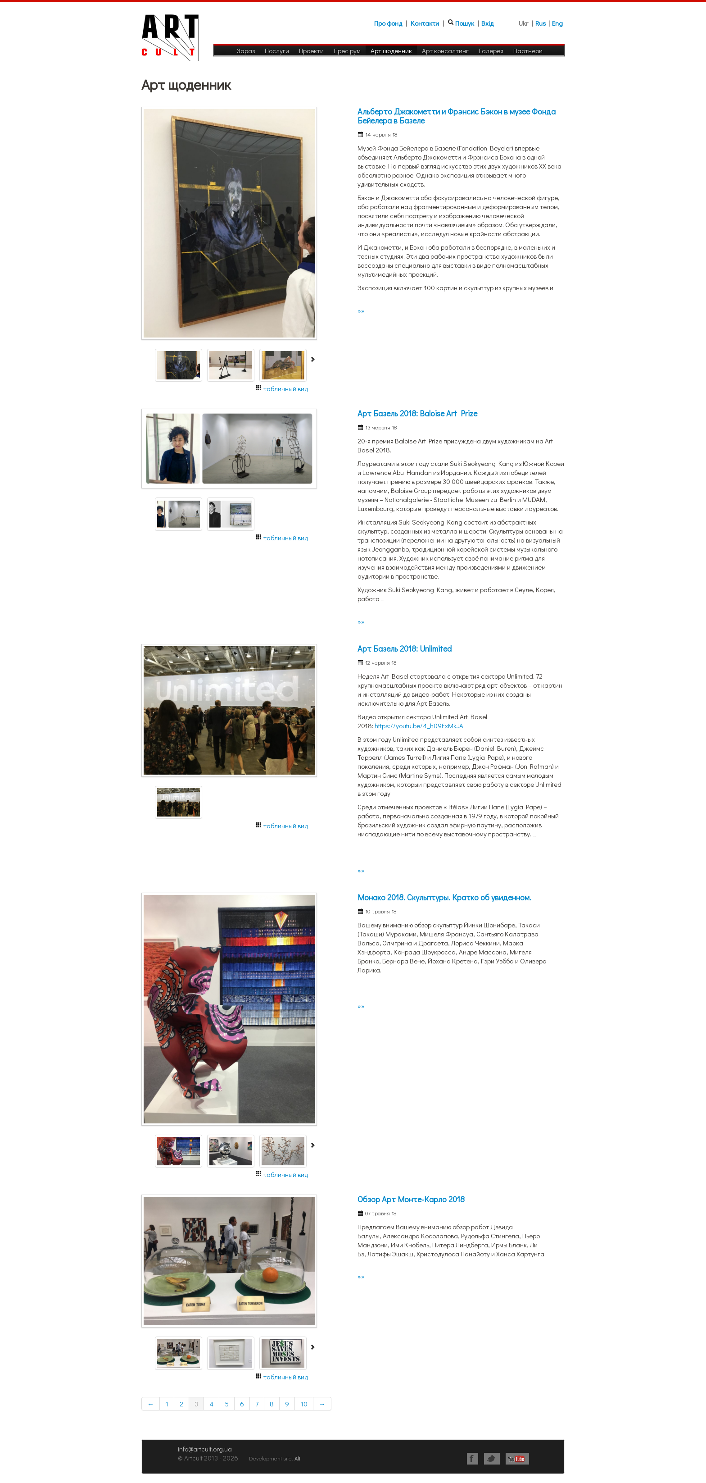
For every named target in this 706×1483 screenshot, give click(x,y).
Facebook (472, 1459)
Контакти (425, 22)
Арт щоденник (391, 50)
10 (304, 1403)
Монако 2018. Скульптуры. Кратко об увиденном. (444, 897)
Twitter (492, 1459)
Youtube (517, 1459)
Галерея (491, 50)
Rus (540, 22)
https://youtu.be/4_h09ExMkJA (419, 725)
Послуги (277, 50)
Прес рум (347, 50)
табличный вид (285, 388)
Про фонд (388, 22)
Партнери (528, 50)
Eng (557, 22)
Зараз (246, 50)
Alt (297, 1458)
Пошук (464, 22)
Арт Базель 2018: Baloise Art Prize (417, 413)
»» (361, 310)
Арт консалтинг (445, 50)
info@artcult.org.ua (205, 1448)
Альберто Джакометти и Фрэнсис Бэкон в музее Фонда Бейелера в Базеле (457, 116)
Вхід (487, 22)
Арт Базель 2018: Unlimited (405, 648)
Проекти (311, 50)
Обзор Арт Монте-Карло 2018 (411, 1199)
